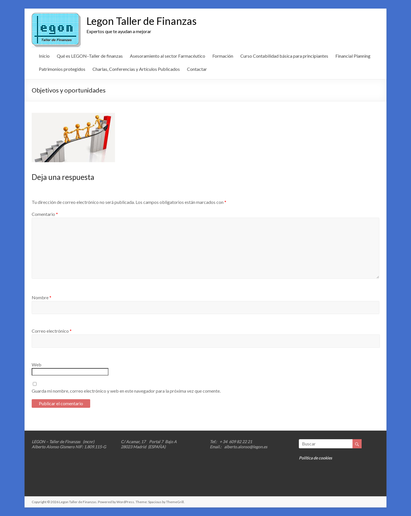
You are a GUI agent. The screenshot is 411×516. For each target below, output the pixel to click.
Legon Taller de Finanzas (141, 21)
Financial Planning (352, 56)
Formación (222, 56)
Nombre (41, 297)
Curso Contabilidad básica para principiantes (284, 56)
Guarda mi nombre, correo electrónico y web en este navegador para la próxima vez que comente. (126, 390)
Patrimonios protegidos (62, 69)
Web (36, 364)
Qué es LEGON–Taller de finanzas (90, 56)
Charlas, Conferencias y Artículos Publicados (136, 69)
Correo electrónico (52, 331)
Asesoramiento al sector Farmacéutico (167, 56)
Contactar (197, 69)
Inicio (44, 56)
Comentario (45, 214)
